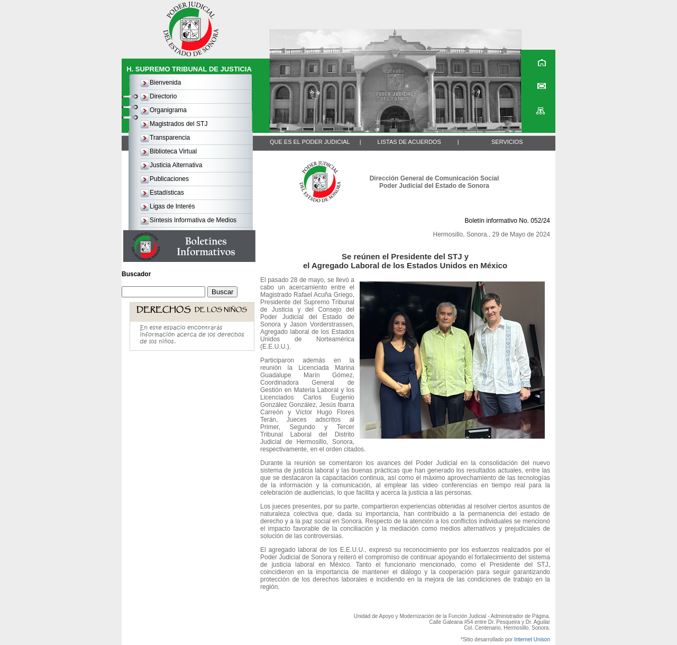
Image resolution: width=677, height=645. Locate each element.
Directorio (163, 96)
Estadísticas (167, 192)
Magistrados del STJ (178, 124)
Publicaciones (169, 179)
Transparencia (170, 137)
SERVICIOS (507, 142)
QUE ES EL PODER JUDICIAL (310, 142)
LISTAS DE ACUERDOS (409, 142)
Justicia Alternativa (176, 165)
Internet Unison (532, 639)
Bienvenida (165, 82)
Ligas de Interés (172, 206)
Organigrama (168, 110)
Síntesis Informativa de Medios (193, 220)
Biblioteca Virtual (173, 151)
